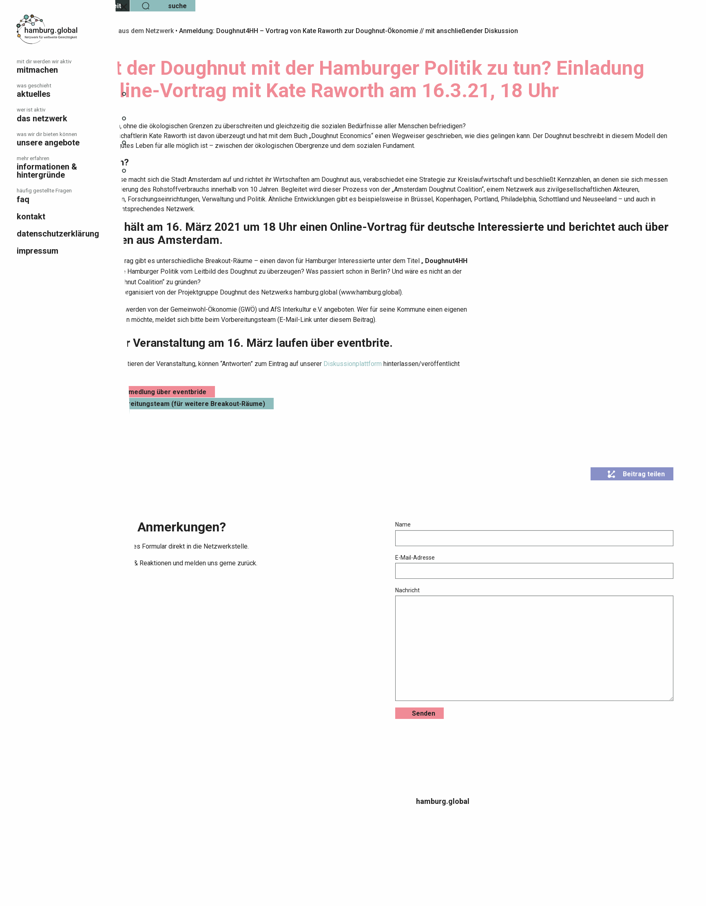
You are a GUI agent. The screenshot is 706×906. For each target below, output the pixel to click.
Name (561, 556)
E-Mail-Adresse (561, 588)
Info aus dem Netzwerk (246, 31)
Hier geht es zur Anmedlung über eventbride (245, 414)
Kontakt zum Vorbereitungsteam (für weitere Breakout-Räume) (274, 426)
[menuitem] (73, 66)
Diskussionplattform (460, 386)
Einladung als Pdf (202, 438)
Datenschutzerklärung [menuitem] (58, 234)
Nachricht (561, 666)
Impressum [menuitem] (37, 251)
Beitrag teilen (636, 497)
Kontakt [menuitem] (31, 216)
